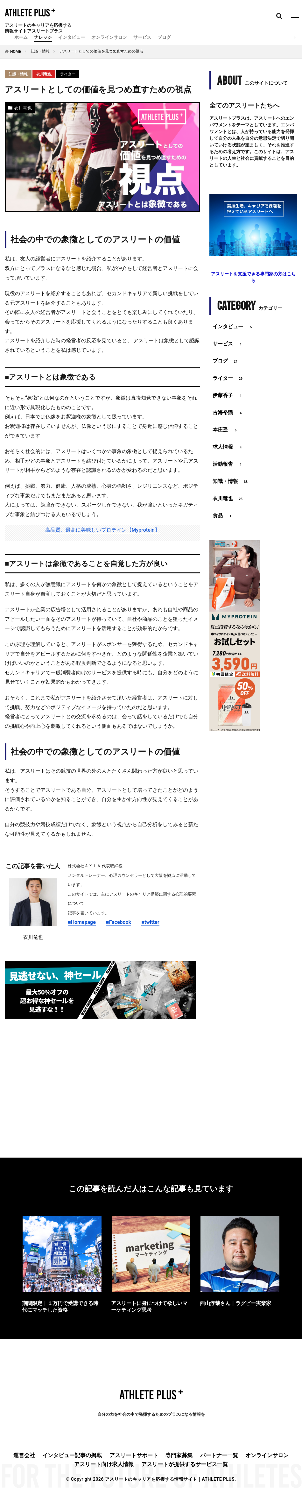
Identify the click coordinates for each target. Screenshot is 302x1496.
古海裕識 (228, 412)
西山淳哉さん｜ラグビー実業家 (235, 1303)
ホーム (21, 37)
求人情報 (228, 447)
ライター (67, 74)
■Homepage (82, 922)
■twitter (150, 922)
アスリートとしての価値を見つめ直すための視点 (101, 51)
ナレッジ (43, 37)
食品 (223, 516)
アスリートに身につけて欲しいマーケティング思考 (149, 1306)
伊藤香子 (228, 395)
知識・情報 (40, 51)
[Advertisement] (102, 1074)
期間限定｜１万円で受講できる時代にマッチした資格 (60, 1306)
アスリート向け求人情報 (104, 1464)
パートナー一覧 (219, 1455)
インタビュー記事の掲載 (72, 1455)
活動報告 (228, 464)
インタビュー (71, 37)
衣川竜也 (44, 74)
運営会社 (24, 1455)
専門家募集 (179, 1455)
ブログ (164, 37)
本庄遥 (226, 430)
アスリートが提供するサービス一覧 (184, 1464)
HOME (15, 51)
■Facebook (118, 922)
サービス (142, 37)
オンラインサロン (109, 37)
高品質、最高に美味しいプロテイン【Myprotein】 (102, 530)
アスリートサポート (133, 1455)
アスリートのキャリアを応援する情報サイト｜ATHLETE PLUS (170, 1479)
